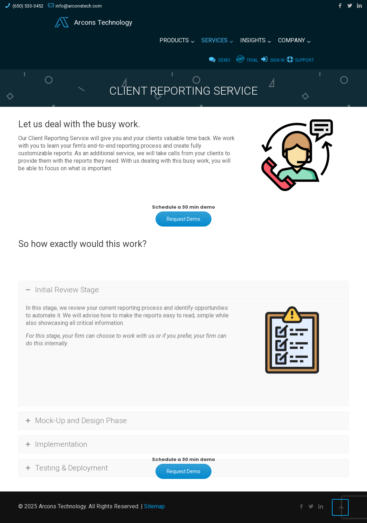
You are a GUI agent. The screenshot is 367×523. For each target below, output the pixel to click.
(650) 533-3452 (28, 6)
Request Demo (183, 219)
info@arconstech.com (79, 6)
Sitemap (154, 506)
